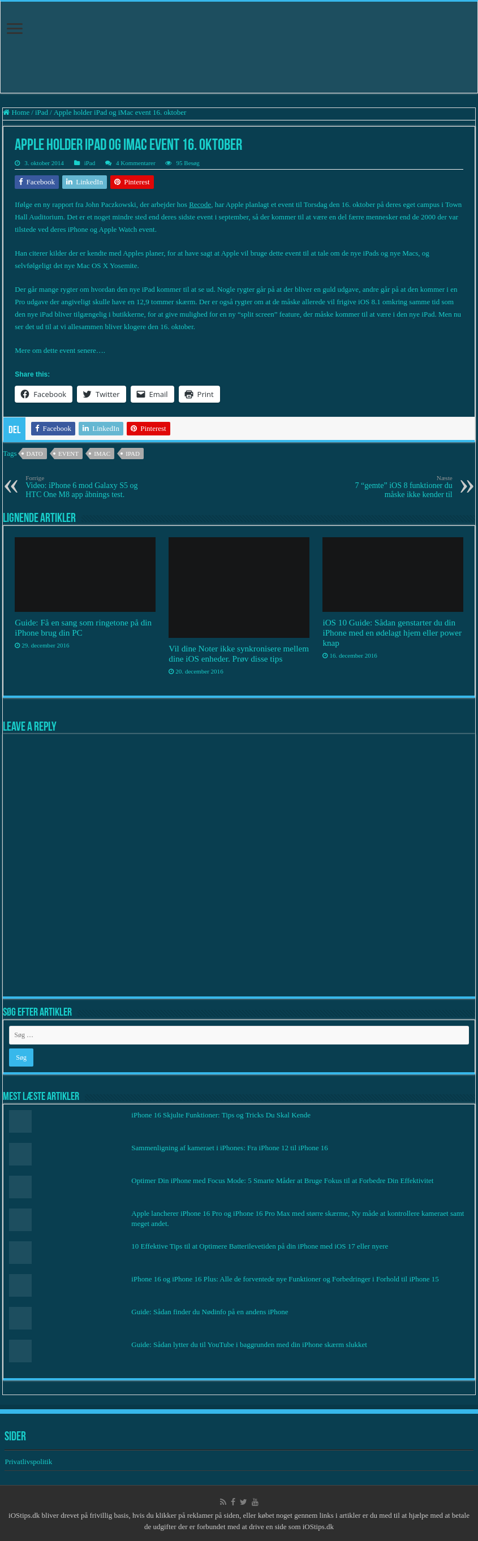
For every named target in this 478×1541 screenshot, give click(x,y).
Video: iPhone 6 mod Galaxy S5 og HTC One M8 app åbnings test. (83, 486)
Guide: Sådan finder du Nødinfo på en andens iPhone (209, 1311)
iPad (41, 112)
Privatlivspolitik (29, 1461)
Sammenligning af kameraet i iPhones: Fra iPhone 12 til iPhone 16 (229, 1147)
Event (68, 453)
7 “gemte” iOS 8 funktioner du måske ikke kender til (395, 486)
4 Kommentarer (136, 162)
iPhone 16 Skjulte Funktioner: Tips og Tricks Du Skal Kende (221, 1115)
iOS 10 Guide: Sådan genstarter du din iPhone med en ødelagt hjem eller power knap (392, 633)
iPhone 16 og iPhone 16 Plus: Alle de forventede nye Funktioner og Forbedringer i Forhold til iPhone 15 (284, 1279)
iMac (102, 453)
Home (16, 112)
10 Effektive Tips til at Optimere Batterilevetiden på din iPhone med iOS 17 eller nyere (259, 1246)
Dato (35, 453)
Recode (200, 204)
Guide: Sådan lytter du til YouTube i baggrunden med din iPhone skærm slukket (249, 1344)
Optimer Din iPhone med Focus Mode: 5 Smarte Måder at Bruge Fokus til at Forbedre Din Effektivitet (282, 1180)
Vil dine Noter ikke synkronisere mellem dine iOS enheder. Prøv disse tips (239, 653)
